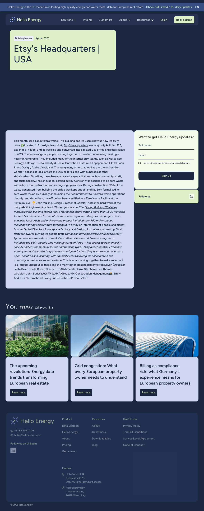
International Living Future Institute (49, 278)
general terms (161, 163)
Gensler (79, 180)
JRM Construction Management (89, 273)
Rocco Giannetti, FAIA (51, 269)
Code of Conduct (133, 445)
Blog (95, 445)
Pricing (87, 19)
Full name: (144, 145)
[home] (26, 20)
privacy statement (180, 163)
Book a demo (184, 19)
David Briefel (29, 269)
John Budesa (34, 273)
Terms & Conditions (135, 432)
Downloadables (101, 438)
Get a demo (69, 451)
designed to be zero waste (107, 180)
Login (163, 19)
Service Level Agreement (138, 438)
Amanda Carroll (74, 269)
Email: (142, 155)
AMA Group (61, 273)
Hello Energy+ (71, 432)
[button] (68, 19)
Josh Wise (48, 273)
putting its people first (49, 233)
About (66, 438)
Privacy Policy (131, 426)
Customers (105, 19)
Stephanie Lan (93, 269)
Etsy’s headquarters (76, 145)
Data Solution (70, 426)
